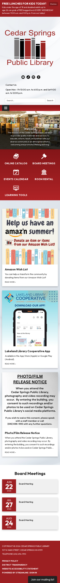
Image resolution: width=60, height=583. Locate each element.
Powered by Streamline (15, 572)
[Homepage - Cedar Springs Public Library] (30, 47)
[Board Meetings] (44, 159)
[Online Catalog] (16, 159)
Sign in (33, 572)
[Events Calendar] (16, 175)
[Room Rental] (44, 175)
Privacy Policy (10, 561)
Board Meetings (30, 473)
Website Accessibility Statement (20, 569)
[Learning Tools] (16, 191)
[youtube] (23, 78)
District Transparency (14, 565)
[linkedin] (28, 78)
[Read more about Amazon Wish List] (30, 247)
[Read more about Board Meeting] (30, 486)
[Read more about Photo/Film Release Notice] (30, 414)
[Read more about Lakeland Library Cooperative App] (30, 329)
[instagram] (33, 78)
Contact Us (11, 84)
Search (50, 100)
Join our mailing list (42, 579)
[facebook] (38, 78)
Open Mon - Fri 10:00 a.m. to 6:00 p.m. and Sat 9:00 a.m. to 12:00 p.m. (31, 91)
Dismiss (53, 4)
